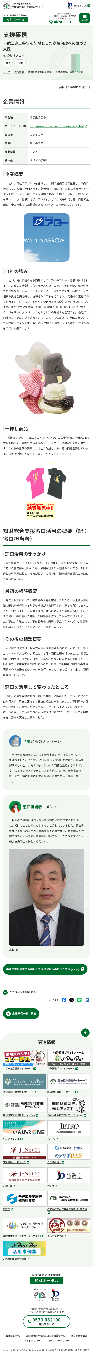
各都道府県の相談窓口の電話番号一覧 (45, 1335)
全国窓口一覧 (13, 1335)
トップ (6, 72)
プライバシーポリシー (57, 1340)
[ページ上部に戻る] (85, 1032)
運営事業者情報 (79, 1335)
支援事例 (19, 72)
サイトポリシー (32, 1340)
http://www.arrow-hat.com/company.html (59, 126)
